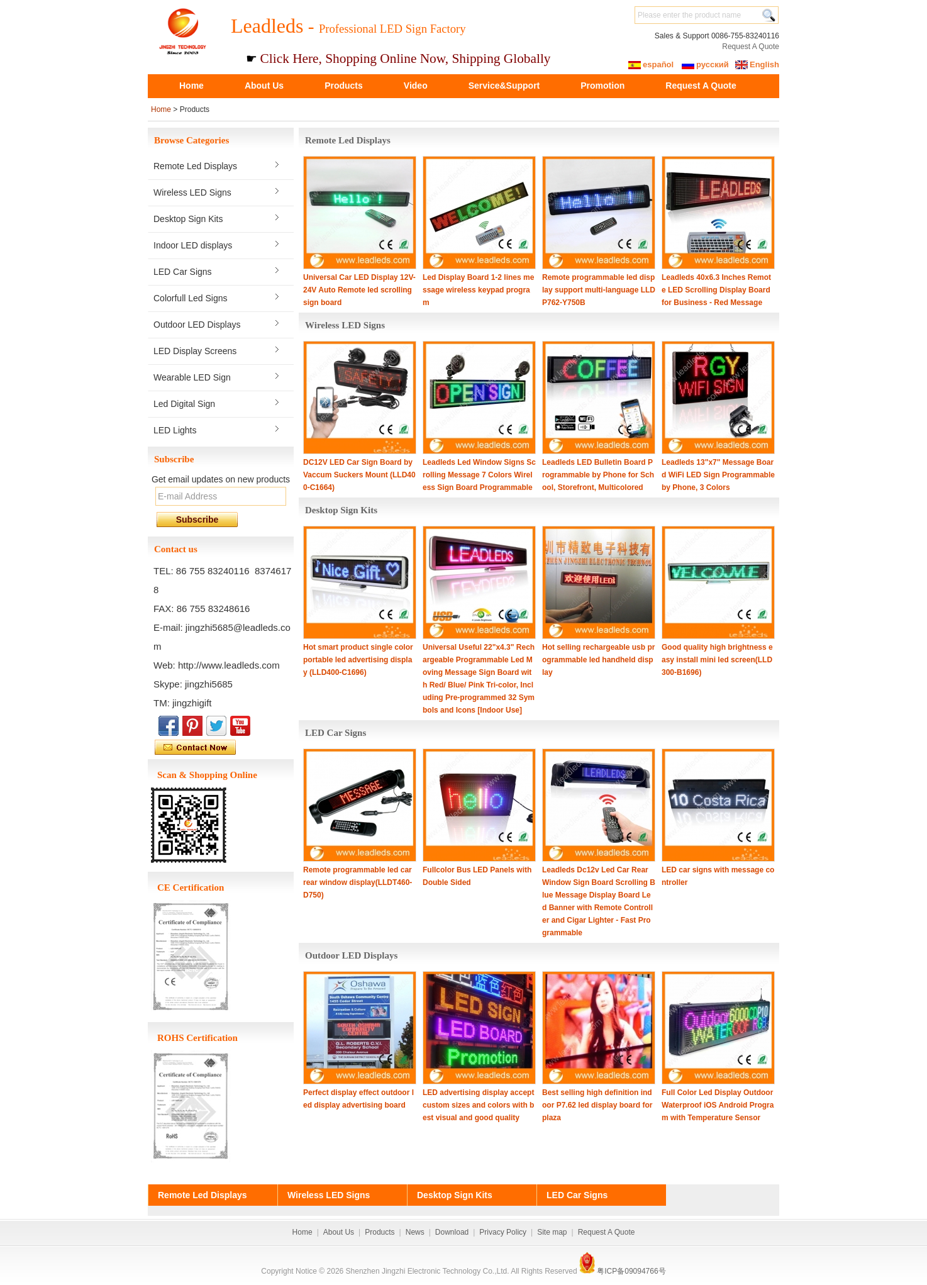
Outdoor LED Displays (197, 325)
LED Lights (174, 430)
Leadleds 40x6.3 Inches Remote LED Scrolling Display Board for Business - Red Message (716, 290)
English (764, 64)
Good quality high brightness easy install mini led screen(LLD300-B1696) (717, 660)
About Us (264, 86)
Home (191, 86)
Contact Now (224, 748)
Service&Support (504, 86)
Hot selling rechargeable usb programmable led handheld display (598, 660)
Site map (552, 1232)
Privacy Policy (502, 1232)
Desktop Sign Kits (188, 219)
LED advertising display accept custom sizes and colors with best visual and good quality (478, 1105)
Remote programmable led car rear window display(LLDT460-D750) (357, 882)
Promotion (602, 86)
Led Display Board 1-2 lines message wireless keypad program (478, 290)
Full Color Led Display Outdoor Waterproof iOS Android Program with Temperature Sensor (718, 1105)
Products (344, 86)
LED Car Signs (182, 272)
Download (452, 1232)
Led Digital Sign (184, 404)
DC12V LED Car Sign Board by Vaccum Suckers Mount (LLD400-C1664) (359, 475)
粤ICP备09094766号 (631, 1271)
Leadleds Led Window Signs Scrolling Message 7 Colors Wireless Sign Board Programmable (479, 475)
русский (712, 64)
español (658, 64)
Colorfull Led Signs (190, 298)
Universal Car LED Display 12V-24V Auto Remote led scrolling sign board (359, 290)
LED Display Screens (194, 351)
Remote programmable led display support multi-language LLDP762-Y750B (598, 290)
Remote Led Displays (195, 166)
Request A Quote (750, 46)
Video (416, 86)
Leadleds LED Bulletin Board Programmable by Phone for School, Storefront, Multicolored (598, 475)
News (415, 1232)
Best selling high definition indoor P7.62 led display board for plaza (597, 1105)
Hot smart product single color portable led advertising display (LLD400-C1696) (358, 660)
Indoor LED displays (192, 245)
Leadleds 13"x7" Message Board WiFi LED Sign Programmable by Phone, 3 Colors (718, 475)
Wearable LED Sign (192, 377)
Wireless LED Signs (192, 192)
